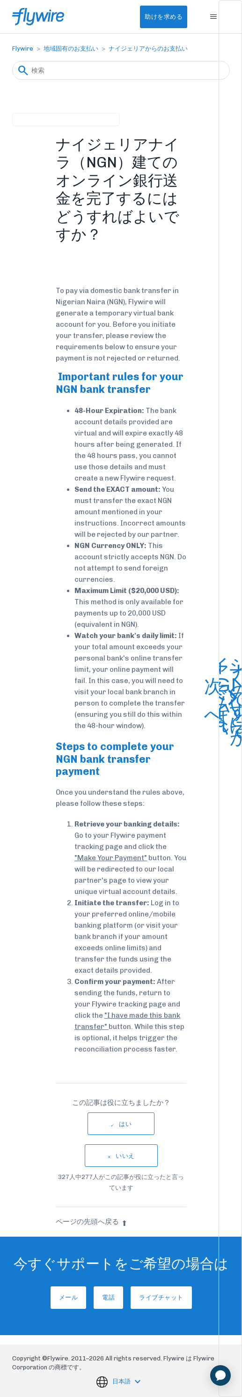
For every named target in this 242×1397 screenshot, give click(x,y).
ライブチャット (161, 1297)
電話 (108, 1297)
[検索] (121, 70)
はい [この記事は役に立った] (125, 1123)
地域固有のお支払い (71, 48)
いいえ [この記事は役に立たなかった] (125, 1155)
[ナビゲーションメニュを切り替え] (213, 17)
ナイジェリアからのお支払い (148, 48)
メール (68, 1297)
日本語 (122, 1381)
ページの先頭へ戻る (91, 1221)
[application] (220, 1375)
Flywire (22, 48)
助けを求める (164, 16)
